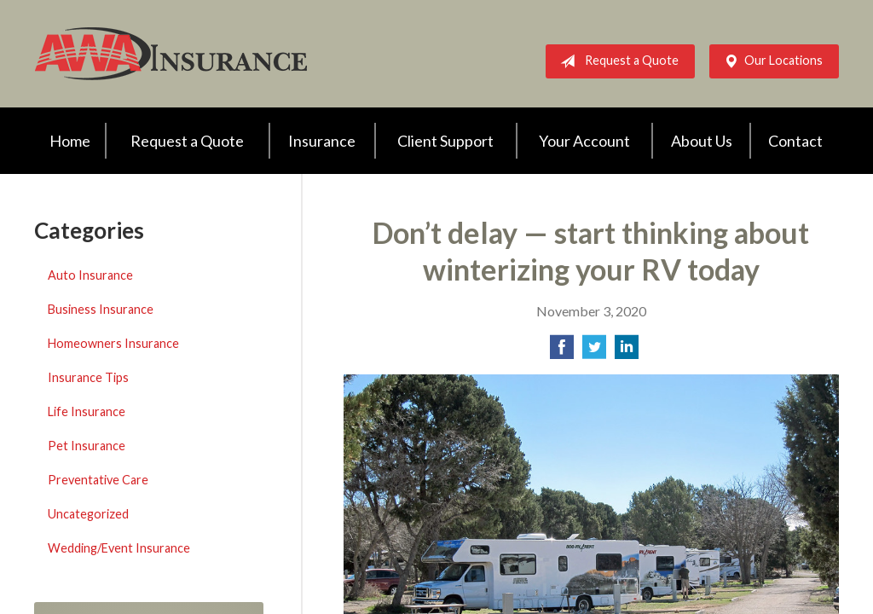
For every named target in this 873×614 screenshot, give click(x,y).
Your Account (584, 140)
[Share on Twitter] (594, 352)
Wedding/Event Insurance (119, 548)
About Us (701, 140)
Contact (795, 140)
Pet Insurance (86, 445)
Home (69, 140)
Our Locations (770, 61)
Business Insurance (100, 309)
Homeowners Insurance (113, 343)
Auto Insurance (90, 275)
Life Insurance (86, 411)
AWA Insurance (170, 53)
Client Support (445, 140)
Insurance (322, 140)
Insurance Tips (88, 377)
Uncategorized (88, 514)
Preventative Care (98, 479)
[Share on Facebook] (562, 352)
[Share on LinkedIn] (627, 352)
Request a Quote (616, 61)
